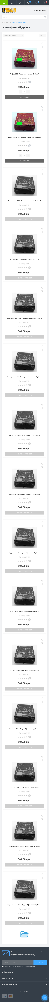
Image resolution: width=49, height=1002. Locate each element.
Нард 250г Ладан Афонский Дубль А (24, 611)
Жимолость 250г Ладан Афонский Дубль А (24, 137)
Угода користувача (17, 966)
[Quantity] (24, 92)
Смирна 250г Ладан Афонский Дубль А (24, 729)
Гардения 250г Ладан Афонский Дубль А (24, 553)
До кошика (24, 97)
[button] (20, 2)
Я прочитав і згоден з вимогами (19, 966)
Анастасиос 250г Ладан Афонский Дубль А (24, 201)
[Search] (45, 17)
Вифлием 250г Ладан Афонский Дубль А (24, 494)
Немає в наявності (24, 219)
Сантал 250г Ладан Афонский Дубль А (24, 670)
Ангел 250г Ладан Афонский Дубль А (24, 259)
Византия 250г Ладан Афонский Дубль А (24, 435)
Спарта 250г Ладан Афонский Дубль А (24, 787)
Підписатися (40, 962)
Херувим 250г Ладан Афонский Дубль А (24, 846)
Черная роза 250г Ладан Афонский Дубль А (24, 905)
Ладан (7, 23)
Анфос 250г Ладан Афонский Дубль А (24, 74)
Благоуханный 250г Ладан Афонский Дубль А (24, 377)
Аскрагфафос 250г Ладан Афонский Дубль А (24, 318)
